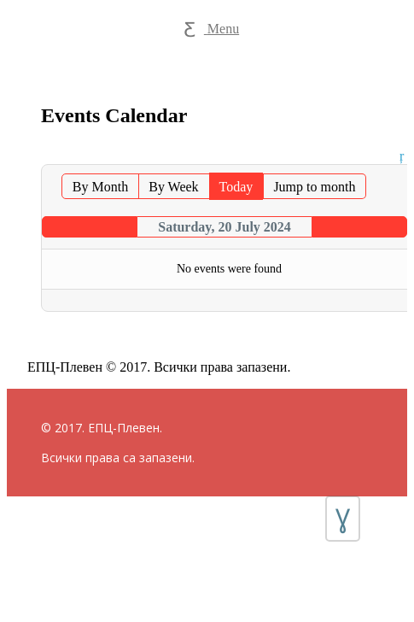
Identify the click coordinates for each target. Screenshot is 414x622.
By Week (173, 186)
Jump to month (314, 186)
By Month (100, 186)
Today (236, 186)
